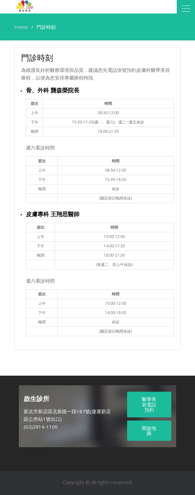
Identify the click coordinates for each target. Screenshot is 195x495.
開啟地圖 (149, 431)
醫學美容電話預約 (149, 404)
